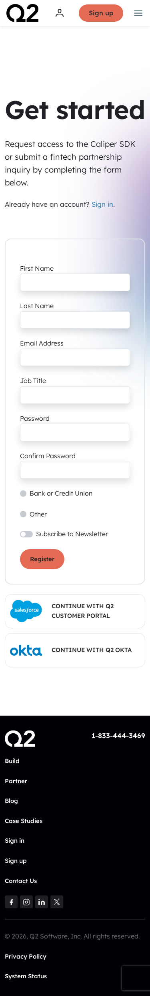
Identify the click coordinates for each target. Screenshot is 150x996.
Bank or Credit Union (61, 493)
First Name (37, 268)
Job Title (33, 381)
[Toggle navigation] (138, 13)
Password (35, 418)
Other (38, 514)
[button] (75, 611)
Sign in (102, 204)
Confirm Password (48, 456)
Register (42, 559)
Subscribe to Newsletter (72, 534)
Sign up (101, 13)
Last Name (37, 306)
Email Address (42, 343)
